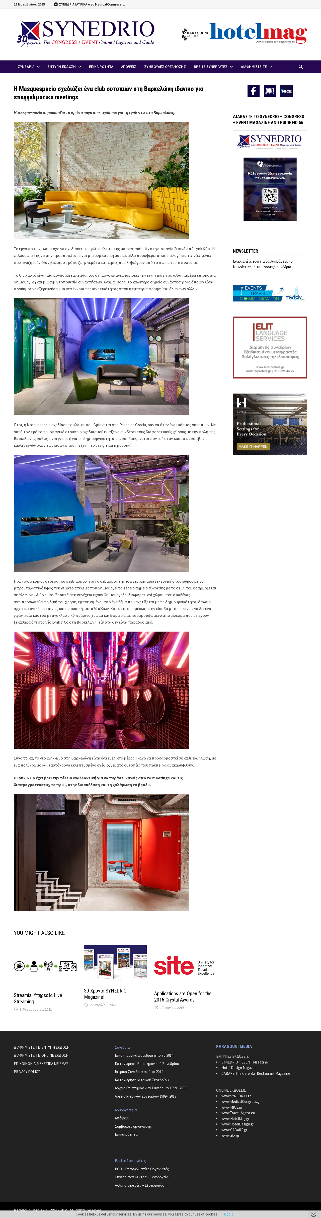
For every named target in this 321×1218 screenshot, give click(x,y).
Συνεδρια (26, 66)
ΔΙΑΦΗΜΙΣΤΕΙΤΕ (254, 66)
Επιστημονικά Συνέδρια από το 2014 (144, 1055)
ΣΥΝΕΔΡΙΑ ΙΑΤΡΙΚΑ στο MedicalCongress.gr (90, 4)
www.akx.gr (230, 1135)
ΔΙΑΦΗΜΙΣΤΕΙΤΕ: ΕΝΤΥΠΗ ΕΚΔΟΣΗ (41, 1047)
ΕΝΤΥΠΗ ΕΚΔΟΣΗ (62, 66)
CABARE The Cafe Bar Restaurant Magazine (255, 1073)
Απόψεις (122, 1118)
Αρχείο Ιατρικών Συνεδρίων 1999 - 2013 (145, 1096)
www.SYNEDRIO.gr (236, 1096)
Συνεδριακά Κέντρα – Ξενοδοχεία (142, 1177)
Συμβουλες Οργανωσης (165, 66)
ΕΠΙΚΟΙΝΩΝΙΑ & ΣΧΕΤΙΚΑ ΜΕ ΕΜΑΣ (41, 1063)
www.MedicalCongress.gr (241, 1101)
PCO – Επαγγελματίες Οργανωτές (142, 1169)
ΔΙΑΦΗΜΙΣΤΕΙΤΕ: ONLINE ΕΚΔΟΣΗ (41, 1055)
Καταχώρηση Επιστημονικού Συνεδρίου (147, 1063)
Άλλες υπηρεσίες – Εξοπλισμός (139, 1185)
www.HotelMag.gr (235, 1118)
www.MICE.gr (231, 1107)
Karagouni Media (28, 1209)
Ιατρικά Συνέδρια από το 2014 (139, 1071)
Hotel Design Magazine (239, 1067)
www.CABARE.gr (234, 1129)
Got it (228, 1214)
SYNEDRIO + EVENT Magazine (244, 1062)
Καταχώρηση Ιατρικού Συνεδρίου (142, 1080)
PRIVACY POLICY (27, 1071)
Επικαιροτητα (101, 66)
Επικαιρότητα (126, 1134)
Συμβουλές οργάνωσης (133, 1126)
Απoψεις (128, 66)
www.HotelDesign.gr (237, 1124)
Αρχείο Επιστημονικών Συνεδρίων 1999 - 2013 (151, 1088)
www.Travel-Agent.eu (238, 1112)
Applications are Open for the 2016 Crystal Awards (183, 997)
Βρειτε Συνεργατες (210, 66)
